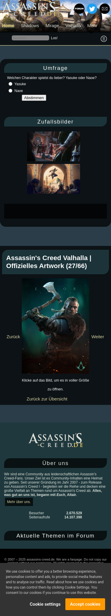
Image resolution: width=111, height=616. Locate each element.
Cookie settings (45, 604)
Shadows (30, 25)
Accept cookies (85, 604)
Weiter (97, 336)
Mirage (52, 25)
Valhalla (73, 25)
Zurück (13, 336)
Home (8, 25)
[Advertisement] (57, 211)
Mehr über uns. (19, 502)
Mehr (92, 25)
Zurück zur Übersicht (46, 398)
